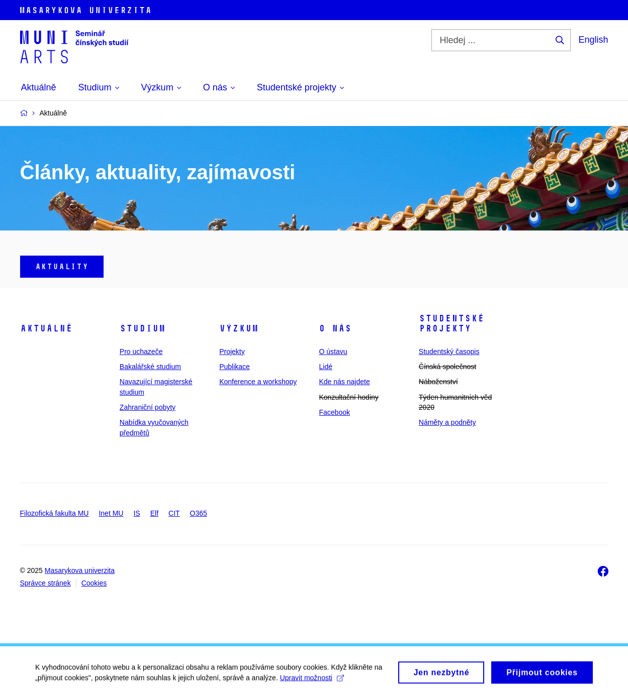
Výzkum (238, 328)
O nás (335, 328)
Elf (154, 513)
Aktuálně (46, 328)
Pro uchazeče (141, 351)
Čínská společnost (447, 367)
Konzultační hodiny (348, 397)
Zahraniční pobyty (147, 407)
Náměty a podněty (447, 422)
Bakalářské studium (150, 367)
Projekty (232, 351)
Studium (142, 328)
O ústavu (333, 351)
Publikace (234, 367)
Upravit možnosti (312, 680)
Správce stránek (45, 583)
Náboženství (438, 382)
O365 (198, 513)
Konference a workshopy (258, 382)
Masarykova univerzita (80, 570)
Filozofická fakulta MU (54, 513)
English (593, 40)
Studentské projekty (451, 323)
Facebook (334, 412)
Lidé (325, 367)
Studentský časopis (449, 351)
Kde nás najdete (344, 382)
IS (136, 513)
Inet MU (111, 513)
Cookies (94, 583)
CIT (174, 513)
